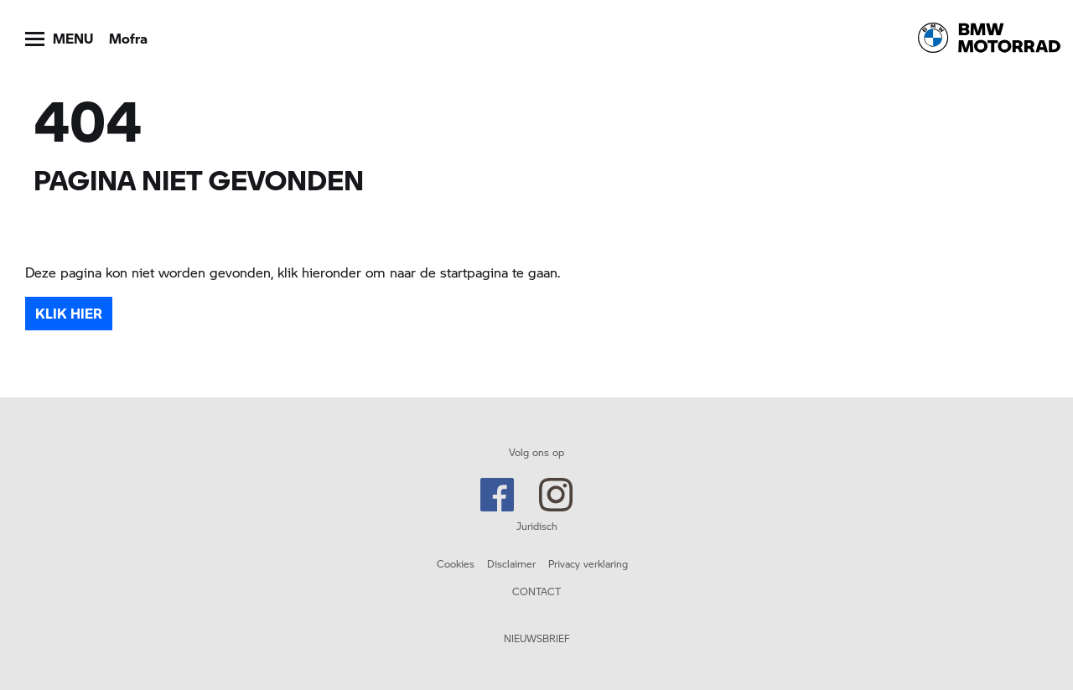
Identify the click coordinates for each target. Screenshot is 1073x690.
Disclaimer (511, 563)
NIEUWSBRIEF (537, 638)
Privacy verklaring (588, 563)
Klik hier (68, 313)
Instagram (556, 494)
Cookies (455, 563)
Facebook (497, 494)
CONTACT (536, 591)
